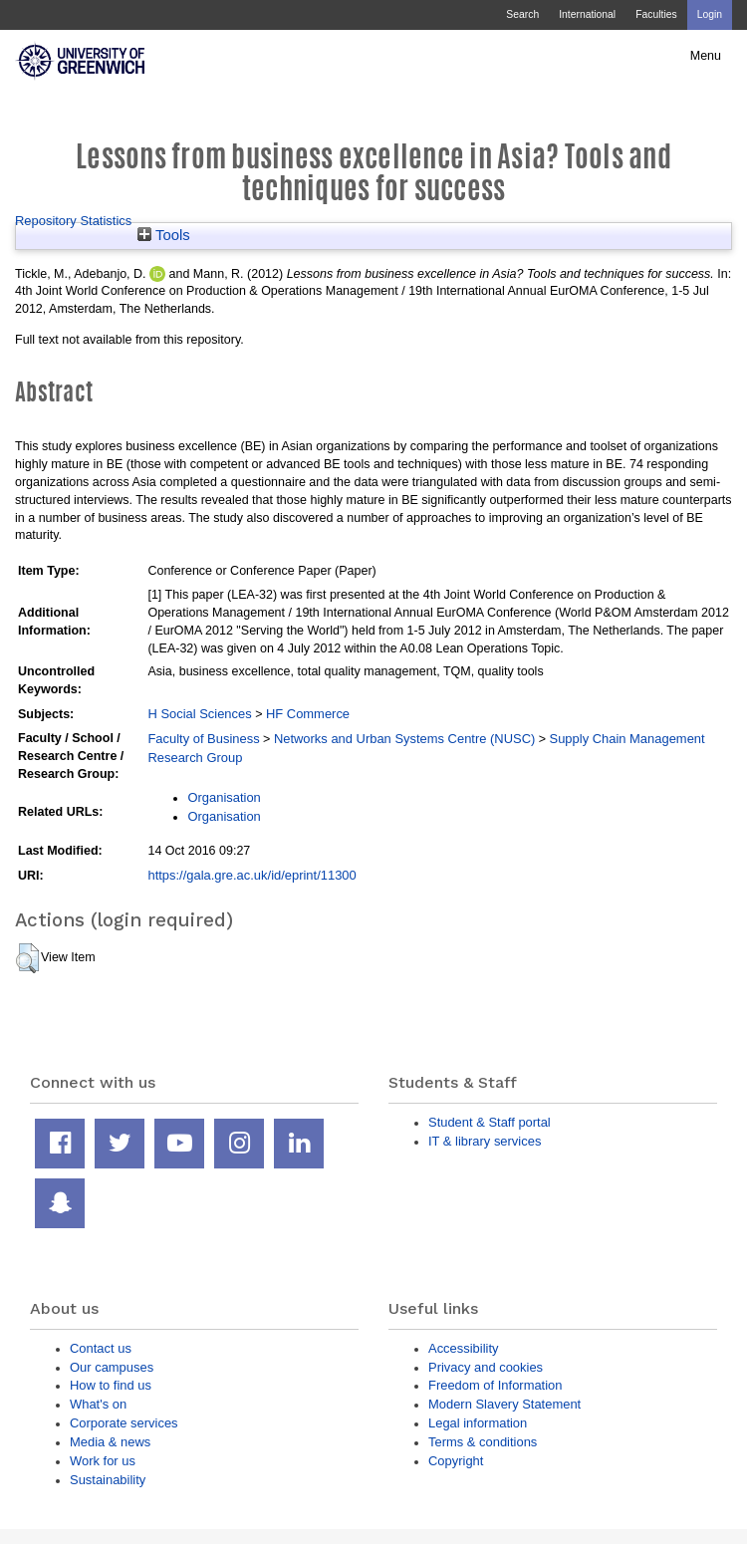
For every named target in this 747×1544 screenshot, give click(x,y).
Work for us (102, 1460)
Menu (705, 56)
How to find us (110, 1385)
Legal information (477, 1422)
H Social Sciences (199, 713)
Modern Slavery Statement (504, 1404)
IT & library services (484, 1141)
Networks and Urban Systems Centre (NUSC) (404, 738)
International (587, 14)
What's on (98, 1404)
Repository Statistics (73, 220)
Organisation (223, 797)
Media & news (110, 1441)
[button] (27, 958)
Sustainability (107, 1479)
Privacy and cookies (485, 1367)
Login (709, 14)
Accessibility (463, 1348)
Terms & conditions (482, 1441)
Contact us (100, 1348)
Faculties (655, 14)
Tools (163, 235)
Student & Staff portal (489, 1122)
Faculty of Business (203, 738)
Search (522, 14)
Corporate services (124, 1422)
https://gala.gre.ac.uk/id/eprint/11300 (251, 875)
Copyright (455, 1460)
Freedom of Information (495, 1385)
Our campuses (111, 1367)
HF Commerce (308, 713)
